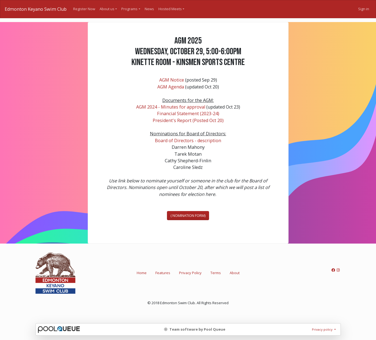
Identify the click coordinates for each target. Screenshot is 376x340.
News (149, 8)
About (235, 272)
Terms (215, 272)
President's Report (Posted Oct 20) (188, 120)
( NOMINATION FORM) (188, 215)
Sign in (363, 8)
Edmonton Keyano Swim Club (36, 9)
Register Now (84, 8)
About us (107, 8)
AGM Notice (171, 80)
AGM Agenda (170, 87)
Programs (129, 8)
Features (162, 272)
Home (142, 272)
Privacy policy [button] (322, 329)
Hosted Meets (170, 8)
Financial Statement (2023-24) (188, 113)
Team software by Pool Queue (194, 329)
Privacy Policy (190, 272)
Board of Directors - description (188, 140)
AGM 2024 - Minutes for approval (170, 107)
